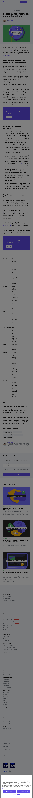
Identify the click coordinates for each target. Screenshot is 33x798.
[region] (16, 786)
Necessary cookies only (23, 791)
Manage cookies (16, 794)
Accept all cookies (9, 791)
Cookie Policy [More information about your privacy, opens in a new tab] (4, 788)
